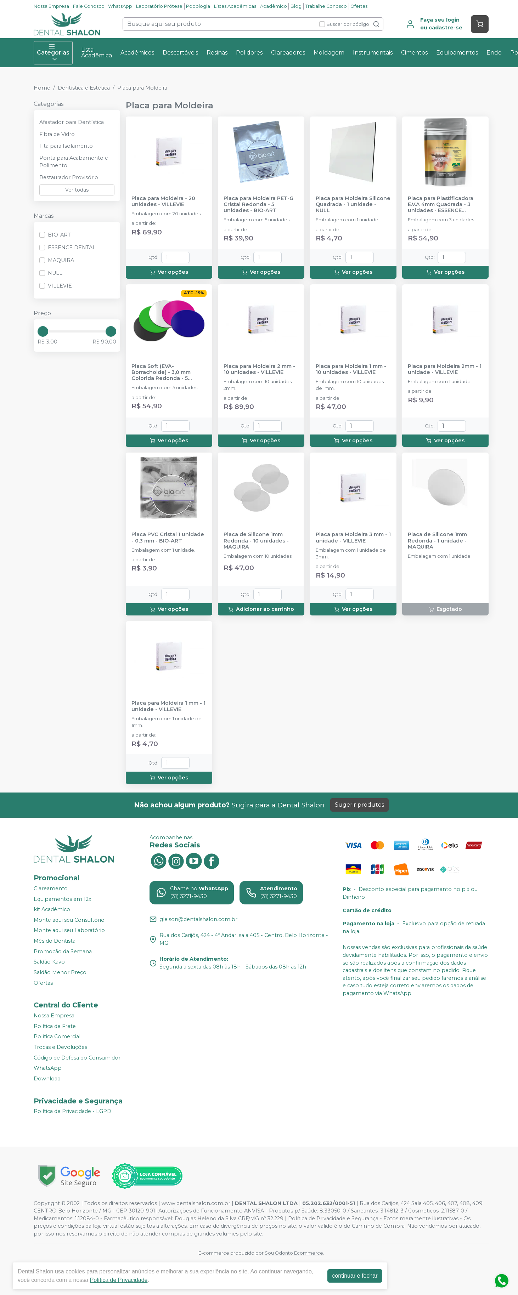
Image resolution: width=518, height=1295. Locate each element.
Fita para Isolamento (66, 146)
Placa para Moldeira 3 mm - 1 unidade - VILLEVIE (353, 538)
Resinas (217, 52)
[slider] (43, 331)
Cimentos (414, 52)
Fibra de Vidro (57, 134)
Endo (494, 52)
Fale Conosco (89, 6)
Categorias (53, 53)
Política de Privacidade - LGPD (72, 1111)
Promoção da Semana (63, 951)
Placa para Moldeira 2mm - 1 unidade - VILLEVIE (445, 369)
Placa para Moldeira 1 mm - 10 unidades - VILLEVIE (351, 369)
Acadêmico (273, 6)
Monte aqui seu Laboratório (69, 930)
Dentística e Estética (84, 88)
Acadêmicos (137, 52)
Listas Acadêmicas (235, 6)
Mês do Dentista (54, 941)
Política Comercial (57, 1037)
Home (42, 88)
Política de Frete (55, 1026)
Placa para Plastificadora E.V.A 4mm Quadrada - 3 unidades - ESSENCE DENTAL (440, 204)
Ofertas (358, 6)
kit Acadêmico (52, 909)
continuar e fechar (354, 1276)
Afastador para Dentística (71, 122)
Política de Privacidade (119, 1280)
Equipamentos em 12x (62, 899)
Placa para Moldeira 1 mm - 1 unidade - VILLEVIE (168, 706)
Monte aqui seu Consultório (69, 920)
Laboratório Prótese (159, 6)
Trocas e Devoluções (60, 1047)
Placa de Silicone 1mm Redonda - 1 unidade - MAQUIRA (437, 541)
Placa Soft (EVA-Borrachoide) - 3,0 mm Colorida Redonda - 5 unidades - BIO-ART (161, 372)
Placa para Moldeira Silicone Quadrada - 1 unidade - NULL (353, 204)
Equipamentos (457, 52)
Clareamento (51, 888)
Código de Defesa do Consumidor (77, 1058)
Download (47, 1078)
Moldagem (329, 52)
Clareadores (288, 52)
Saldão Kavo (49, 962)
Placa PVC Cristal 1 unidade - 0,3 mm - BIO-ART (167, 538)
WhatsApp (120, 6)
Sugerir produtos (359, 804)
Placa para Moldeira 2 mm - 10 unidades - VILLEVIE (259, 369)
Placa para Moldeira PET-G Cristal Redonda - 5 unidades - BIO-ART (258, 204)
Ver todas (77, 190)
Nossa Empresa (51, 6)
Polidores (249, 52)
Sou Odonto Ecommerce (294, 1253)
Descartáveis (180, 52)
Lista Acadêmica (96, 52)
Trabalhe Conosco (326, 6)
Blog (296, 6)
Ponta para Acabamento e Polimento (73, 162)
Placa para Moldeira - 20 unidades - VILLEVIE (163, 201)
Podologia (198, 6)
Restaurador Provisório (68, 177)
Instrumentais (373, 52)
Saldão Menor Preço (60, 972)
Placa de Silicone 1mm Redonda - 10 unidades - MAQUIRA (256, 541)
